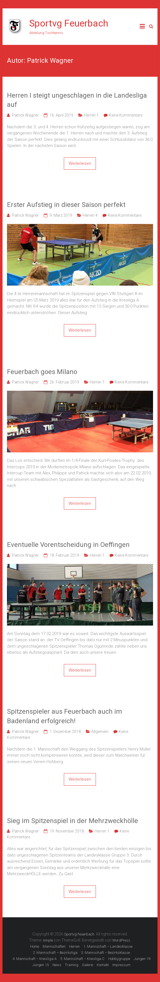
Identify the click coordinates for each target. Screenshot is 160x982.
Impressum (121, 965)
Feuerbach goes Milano (42, 372)
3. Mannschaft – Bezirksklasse (105, 952)
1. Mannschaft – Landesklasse (107, 946)
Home (34, 946)
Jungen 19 (142, 959)
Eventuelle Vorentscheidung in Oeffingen (68, 545)
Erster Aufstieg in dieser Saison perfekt (66, 205)
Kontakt (103, 965)
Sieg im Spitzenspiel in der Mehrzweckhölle (72, 821)
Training (71, 965)
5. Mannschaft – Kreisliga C (82, 959)
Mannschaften (54, 946)
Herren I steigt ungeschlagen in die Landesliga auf (77, 100)
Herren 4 (90, 215)
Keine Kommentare (125, 115)
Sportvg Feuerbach (68, 23)
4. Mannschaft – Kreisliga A (35, 959)
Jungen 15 (40, 965)
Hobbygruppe (119, 959)
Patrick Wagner (25, 115)
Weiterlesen (80, 163)
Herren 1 (91, 115)
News (56, 965)
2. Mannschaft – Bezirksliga (55, 952)
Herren (74, 946)
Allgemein (99, 731)
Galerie (87, 965)
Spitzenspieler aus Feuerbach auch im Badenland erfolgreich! (64, 716)
